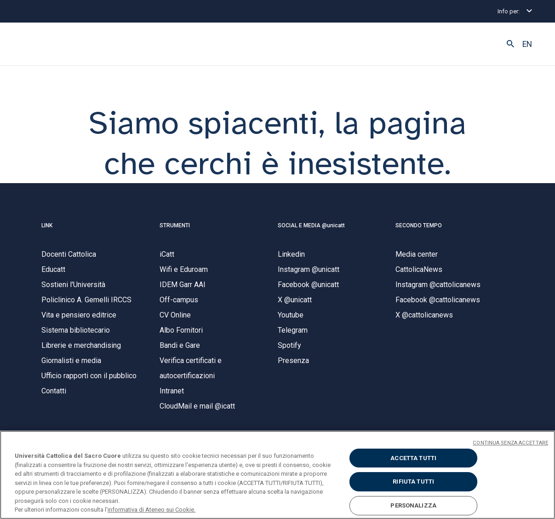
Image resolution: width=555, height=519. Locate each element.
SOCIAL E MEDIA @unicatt (311, 225)
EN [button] (527, 44)
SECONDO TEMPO (418, 225)
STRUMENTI (175, 225)
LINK (46, 225)
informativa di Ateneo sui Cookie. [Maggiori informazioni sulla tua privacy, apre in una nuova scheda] (151, 509)
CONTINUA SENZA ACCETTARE (510, 443)
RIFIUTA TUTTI (413, 481)
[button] (510, 44)
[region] (277, 475)
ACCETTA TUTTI (413, 458)
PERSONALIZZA (413, 505)
